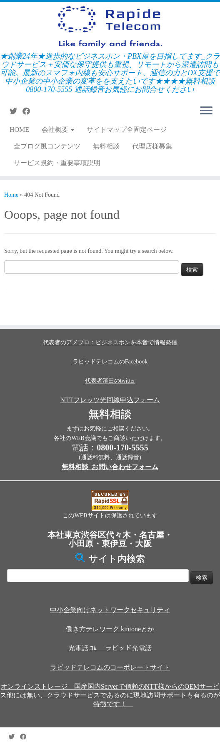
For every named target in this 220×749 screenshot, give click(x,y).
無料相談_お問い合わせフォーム (110, 466)
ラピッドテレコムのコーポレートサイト (110, 667)
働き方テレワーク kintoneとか (110, 629)
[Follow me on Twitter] (16, 111)
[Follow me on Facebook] (28, 111)
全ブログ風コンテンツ (47, 146)
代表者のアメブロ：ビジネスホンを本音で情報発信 (110, 342)
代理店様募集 (152, 146)
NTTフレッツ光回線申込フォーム (110, 399)
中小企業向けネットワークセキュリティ (110, 609)
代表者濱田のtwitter (110, 381)
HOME (19, 129)
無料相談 (106, 146)
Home (11, 195)
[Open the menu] (206, 111)
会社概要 (58, 129)
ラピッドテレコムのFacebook (110, 361)
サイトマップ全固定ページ (127, 129)
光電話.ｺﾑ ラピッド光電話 (110, 648)
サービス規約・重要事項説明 (57, 162)
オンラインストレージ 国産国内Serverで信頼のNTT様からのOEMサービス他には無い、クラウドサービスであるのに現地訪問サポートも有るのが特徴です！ (110, 695)
